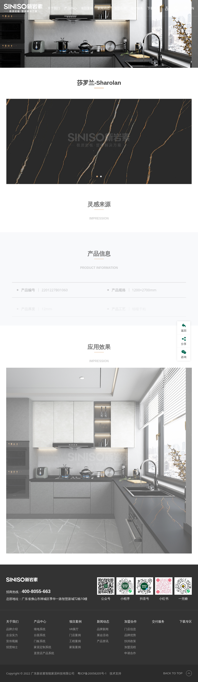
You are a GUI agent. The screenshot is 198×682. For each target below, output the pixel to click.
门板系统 (39, 641)
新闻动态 (103, 8)
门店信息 (130, 629)
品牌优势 (130, 635)
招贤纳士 (12, 647)
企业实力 (12, 635)
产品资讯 (102, 641)
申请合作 (130, 653)
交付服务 (137, 8)
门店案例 (75, 635)
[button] (97, 186)
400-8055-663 (36, 591)
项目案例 (87, 8)
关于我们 (54, 8)
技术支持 (115, 673)
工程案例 (75, 641)
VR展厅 (74, 629)
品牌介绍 (12, 629)
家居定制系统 (42, 647)
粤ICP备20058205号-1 (92, 673)
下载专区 (153, 8)
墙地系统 (39, 629)
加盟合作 (120, 8)
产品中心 (70, 8)
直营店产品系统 (44, 653)
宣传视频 (12, 641)
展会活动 (102, 635)
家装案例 (75, 647)
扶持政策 (130, 641)
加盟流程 (130, 647)
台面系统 (39, 635)
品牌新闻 (102, 629)
